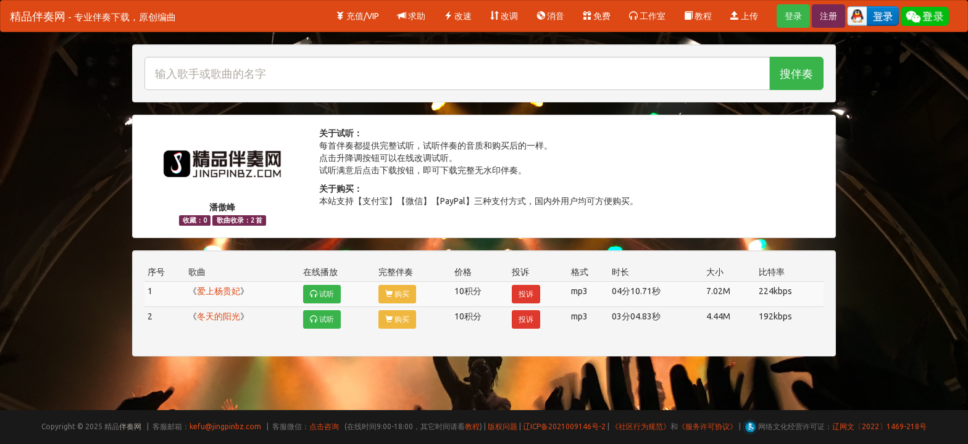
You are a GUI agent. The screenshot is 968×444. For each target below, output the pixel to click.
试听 (322, 294)
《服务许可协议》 (707, 426)
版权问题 (502, 426)
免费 (597, 16)
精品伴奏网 (93, 16)
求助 (411, 16)
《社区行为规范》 (640, 426)
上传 (744, 16)
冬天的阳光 (218, 316)
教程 (698, 16)
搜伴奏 (796, 73)
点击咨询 (324, 426)
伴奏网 (130, 426)
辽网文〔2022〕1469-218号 (879, 426)
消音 (550, 16)
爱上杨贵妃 (218, 291)
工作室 (647, 16)
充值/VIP (357, 16)
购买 (397, 294)
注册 (828, 16)
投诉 (526, 294)
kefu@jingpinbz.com (225, 426)
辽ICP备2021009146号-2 (564, 426)
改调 (504, 16)
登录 (793, 16)
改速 (458, 16)
